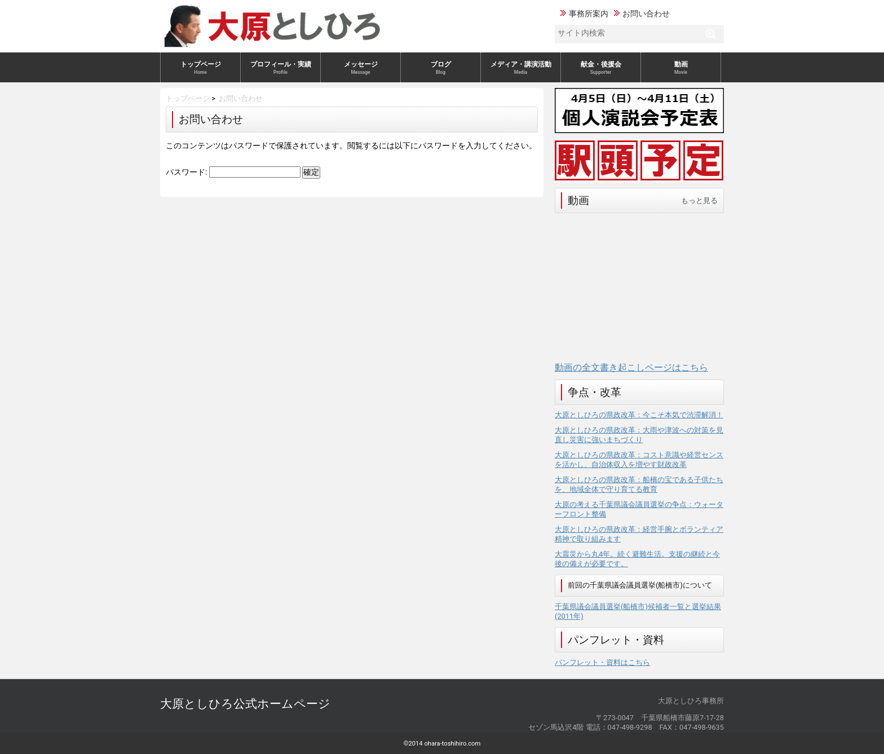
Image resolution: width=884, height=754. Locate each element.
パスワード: (233, 172)
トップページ (200, 67)
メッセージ (360, 67)
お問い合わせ (646, 14)
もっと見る (699, 200)
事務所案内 (588, 14)
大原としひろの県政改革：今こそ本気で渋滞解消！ (639, 415)
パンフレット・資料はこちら (602, 662)
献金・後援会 (600, 67)
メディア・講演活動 (520, 67)
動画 (680, 67)
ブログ (440, 67)
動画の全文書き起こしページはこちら (631, 367)
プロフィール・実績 (280, 67)
